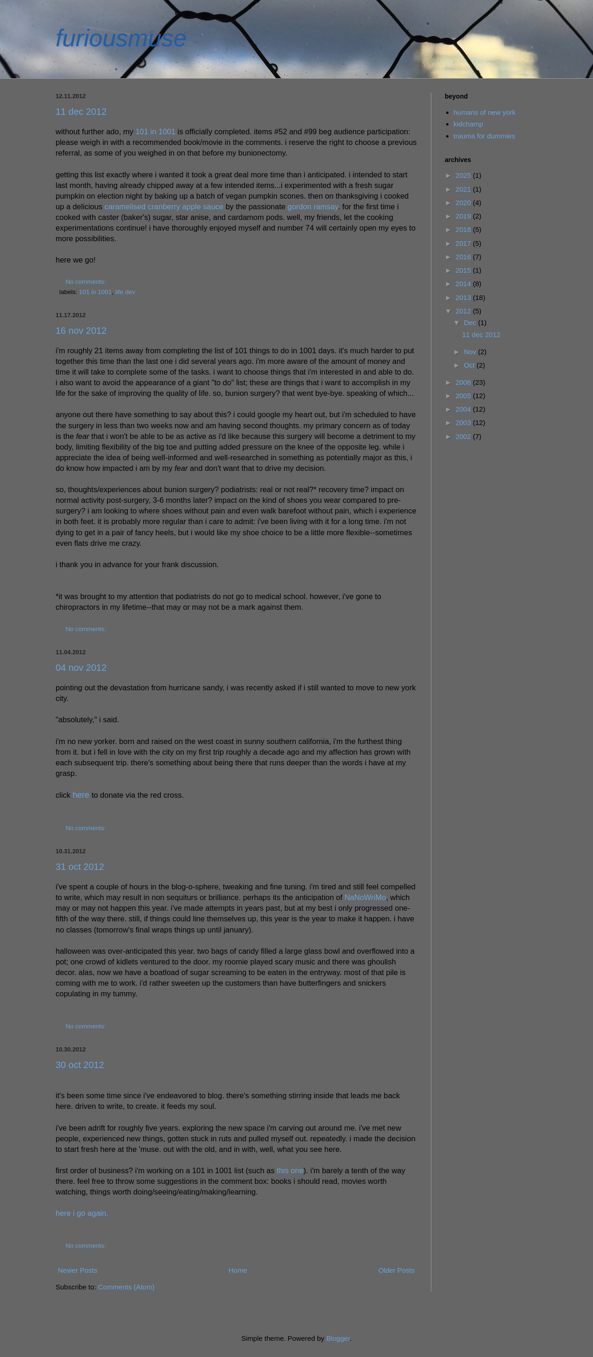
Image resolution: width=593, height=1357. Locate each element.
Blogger (338, 1338)
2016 (464, 257)
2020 (464, 202)
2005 (464, 396)
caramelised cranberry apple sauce (164, 206)
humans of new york (485, 112)
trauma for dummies (484, 136)
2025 (464, 175)
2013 (464, 297)
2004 (464, 409)
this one (290, 1170)
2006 (464, 382)
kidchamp (468, 124)
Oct (470, 365)
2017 (464, 243)
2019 (464, 216)
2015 (464, 270)
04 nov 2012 (81, 668)
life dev (125, 291)
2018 (464, 229)
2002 (464, 436)
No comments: (87, 281)
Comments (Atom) (126, 1287)
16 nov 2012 (81, 330)
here (81, 795)
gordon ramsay (313, 206)
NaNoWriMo (365, 897)
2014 (464, 284)
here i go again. (82, 1213)
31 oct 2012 (80, 867)
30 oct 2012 (80, 1065)
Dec (471, 322)
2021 (464, 189)
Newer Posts (77, 1270)
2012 (464, 311)
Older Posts (397, 1270)
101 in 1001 (155, 131)
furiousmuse (121, 38)
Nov (471, 352)
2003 (464, 422)
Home (237, 1270)
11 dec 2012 (81, 111)
